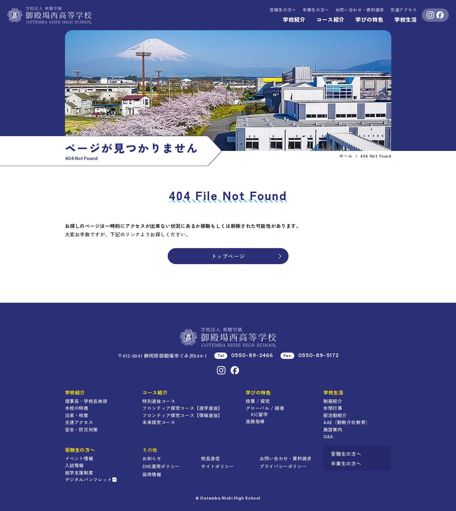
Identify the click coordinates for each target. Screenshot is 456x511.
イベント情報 (79, 458)
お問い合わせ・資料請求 (286, 458)
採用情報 (151, 474)
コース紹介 (330, 19)
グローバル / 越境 (265, 408)
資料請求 (359, 10)
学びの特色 (369, 19)
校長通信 (210, 458)
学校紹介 (294, 19)
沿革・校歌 (77, 415)
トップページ (247, 256)
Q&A (328, 436)
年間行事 (332, 408)
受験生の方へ (283, 10)
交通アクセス (403, 10)
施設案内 (332, 429)
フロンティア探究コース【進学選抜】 (182, 408)
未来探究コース (158, 422)
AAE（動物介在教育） (346, 422)
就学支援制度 (79, 472)
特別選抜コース (158, 401)
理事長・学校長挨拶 (86, 401)
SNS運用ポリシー (161, 466)
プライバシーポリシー (283, 466)
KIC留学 (259, 414)
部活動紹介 (335, 415)
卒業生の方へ (315, 10)
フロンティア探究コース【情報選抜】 (182, 415)
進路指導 (255, 421)
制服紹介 (332, 401)
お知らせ (151, 458)
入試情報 (74, 465)
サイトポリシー (217, 466)
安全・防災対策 (81, 429)
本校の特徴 (77, 408)
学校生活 (405, 19)
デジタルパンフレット (91, 479)
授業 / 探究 (258, 401)
